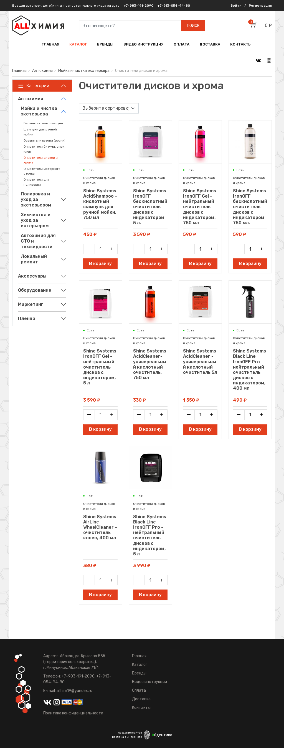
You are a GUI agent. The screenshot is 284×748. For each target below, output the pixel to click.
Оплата (139, 690)
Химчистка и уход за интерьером (35, 220)
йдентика (162, 735)
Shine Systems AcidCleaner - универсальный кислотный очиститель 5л (200, 361)
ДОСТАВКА (209, 44)
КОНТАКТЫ (241, 44)
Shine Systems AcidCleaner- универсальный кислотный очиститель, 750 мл (149, 364)
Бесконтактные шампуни (43, 123)
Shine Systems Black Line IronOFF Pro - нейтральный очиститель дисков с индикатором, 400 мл (249, 369)
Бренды (139, 673)
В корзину (100, 263)
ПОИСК (193, 25)
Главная (19, 70)
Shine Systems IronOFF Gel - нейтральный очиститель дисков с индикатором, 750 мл (199, 206)
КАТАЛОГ (78, 44)
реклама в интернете (127, 737)
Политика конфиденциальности (73, 713)
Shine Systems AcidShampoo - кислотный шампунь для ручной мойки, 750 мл (100, 204)
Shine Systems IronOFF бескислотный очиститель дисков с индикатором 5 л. (150, 206)
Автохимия (42, 70)
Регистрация (260, 5)
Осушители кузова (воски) (44, 140)
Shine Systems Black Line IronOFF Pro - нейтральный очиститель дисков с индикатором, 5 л (149, 535)
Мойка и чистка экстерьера (84, 70)
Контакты (141, 707)
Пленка (26, 318)
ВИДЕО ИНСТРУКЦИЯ (143, 44)
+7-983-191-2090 (138, 5)
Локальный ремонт (34, 259)
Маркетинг (30, 304)
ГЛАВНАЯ (50, 44)
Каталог (139, 664)
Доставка (141, 699)
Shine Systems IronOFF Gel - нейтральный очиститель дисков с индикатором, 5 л (99, 367)
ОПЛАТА (181, 44)
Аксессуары (32, 276)
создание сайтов (130, 732)
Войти (236, 5)
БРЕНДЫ (105, 44)
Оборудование (34, 290)
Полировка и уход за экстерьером (36, 199)
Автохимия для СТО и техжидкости (38, 241)
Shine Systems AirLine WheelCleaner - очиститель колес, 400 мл (100, 527)
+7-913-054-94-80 (174, 5)
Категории (33, 86)
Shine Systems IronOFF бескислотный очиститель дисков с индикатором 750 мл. (250, 206)
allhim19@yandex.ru (74, 690)
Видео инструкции (149, 681)
